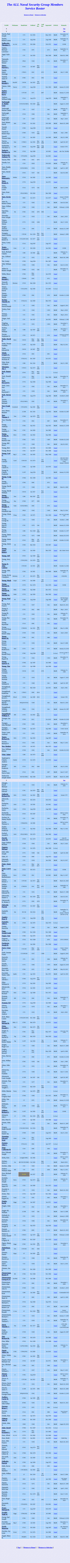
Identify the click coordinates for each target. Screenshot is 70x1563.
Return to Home (28, 15)
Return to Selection (40, 15)
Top (64, 28)
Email (55, 44)
